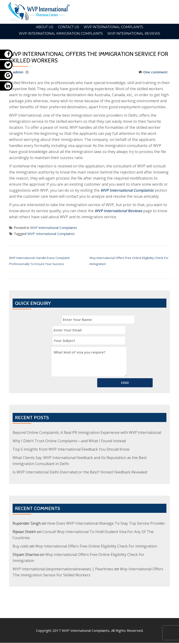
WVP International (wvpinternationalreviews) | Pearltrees (63, 569)
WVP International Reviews (133, 33)
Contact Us (68, 27)
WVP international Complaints (113, 27)
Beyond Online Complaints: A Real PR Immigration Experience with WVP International (87, 432)
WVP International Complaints (51, 233)
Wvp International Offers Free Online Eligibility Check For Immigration (96, 546)
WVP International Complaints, (86, 611)
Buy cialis (21, 546)
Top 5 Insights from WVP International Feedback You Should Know (71, 449)
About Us (44, 27)
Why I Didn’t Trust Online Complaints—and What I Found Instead (69, 440)
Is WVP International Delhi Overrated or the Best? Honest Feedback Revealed (80, 472)
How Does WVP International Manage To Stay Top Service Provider (106, 523)
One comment (153, 72)
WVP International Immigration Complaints (61, 33)
